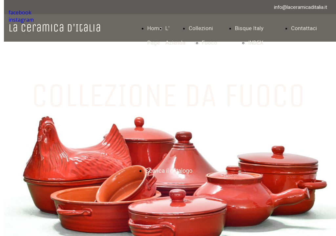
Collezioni (201, 28)
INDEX (255, 42)
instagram (21, 19)
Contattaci (304, 28)
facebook (20, 12)
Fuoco (209, 42)
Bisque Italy (249, 28)
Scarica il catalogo (168, 170)
